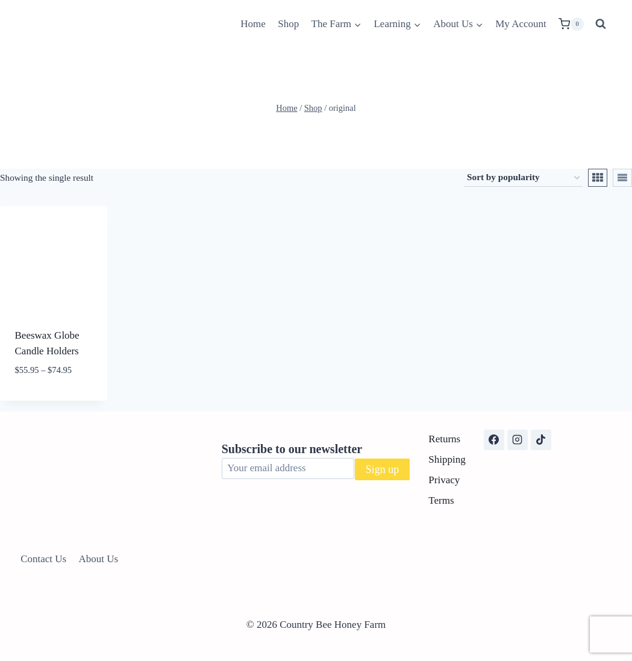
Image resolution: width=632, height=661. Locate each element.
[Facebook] (494, 440)
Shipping (446, 459)
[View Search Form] (601, 24)
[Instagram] (517, 440)
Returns (444, 439)
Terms (441, 500)
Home (253, 24)
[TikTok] (541, 440)
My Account (520, 24)
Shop (288, 24)
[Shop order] (523, 178)
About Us (99, 559)
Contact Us (43, 559)
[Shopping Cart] (571, 24)
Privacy (444, 480)
